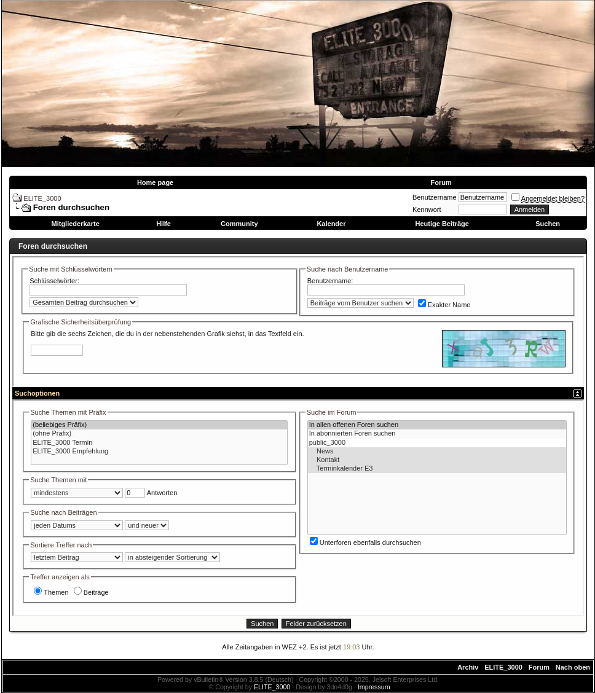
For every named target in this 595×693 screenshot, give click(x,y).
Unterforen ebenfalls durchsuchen (365, 542)
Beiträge (91, 592)
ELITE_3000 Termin (159, 443)
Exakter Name (444, 304)
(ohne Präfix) (159, 433)
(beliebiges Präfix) (159, 425)
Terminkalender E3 (437, 468)
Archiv (467, 667)
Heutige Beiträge (441, 223)
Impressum (374, 687)
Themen (51, 592)
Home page (155, 182)
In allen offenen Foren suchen (437, 425)
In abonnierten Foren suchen (437, 433)
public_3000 (437, 443)
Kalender (331, 223)
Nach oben (573, 667)
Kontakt (437, 460)
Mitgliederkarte (76, 223)
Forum (440, 182)
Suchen (547, 223)
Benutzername (434, 197)
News (437, 451)
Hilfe (163, 223)
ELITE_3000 (42, 198)
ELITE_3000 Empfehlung (159, 451)
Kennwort (426, 209)
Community (239, 223)
